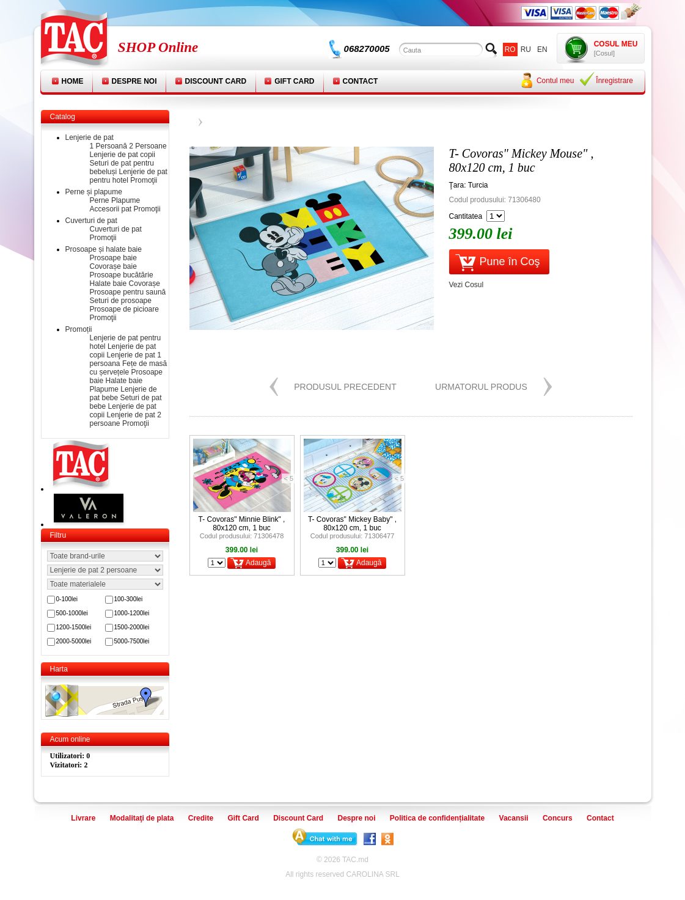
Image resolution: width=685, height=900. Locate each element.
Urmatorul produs (481, 387)
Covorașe (144, 283)
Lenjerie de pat (89, 137)
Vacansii (514, 818)
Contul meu (555, 80)
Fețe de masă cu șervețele (128, 367)
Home (73, 81)
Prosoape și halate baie (103, 249)
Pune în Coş (510, 261)
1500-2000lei (132, 627)
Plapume (125, 200)
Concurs (558, 818)
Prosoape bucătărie (121, 275)
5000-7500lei (132, 641)
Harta (59, 669)
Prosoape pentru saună (128, 292)
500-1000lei (72, 613)
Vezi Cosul (466, 284)
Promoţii (143, 180)
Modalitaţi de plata (142, 818)
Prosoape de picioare (124, 309)
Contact (360, 81)
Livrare (83, 818)
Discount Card (216, 81)
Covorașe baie (113, 266)
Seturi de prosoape (121, 300)
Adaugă (258, 562)
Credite (200, 818)
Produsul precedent (345, 387)
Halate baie (108, 283)
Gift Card (294, 81)
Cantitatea (466, 216)
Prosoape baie (113, 258)
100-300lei (128, 599)
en (542, 49)
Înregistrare (614, 80)
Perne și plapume (93, 192)
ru (526, 49)
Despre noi (134, 81)
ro (510, 49)
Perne (99, 200)
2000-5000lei (74, 641)
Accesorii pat (111, 209)
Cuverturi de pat (91, 220)
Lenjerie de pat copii (122, 154)
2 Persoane (147, 146)
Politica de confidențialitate (437, 818)
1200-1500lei (74, 627)
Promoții (78, 329)
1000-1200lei (132, 613)
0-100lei (67, 599)
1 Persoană (108, 146)
